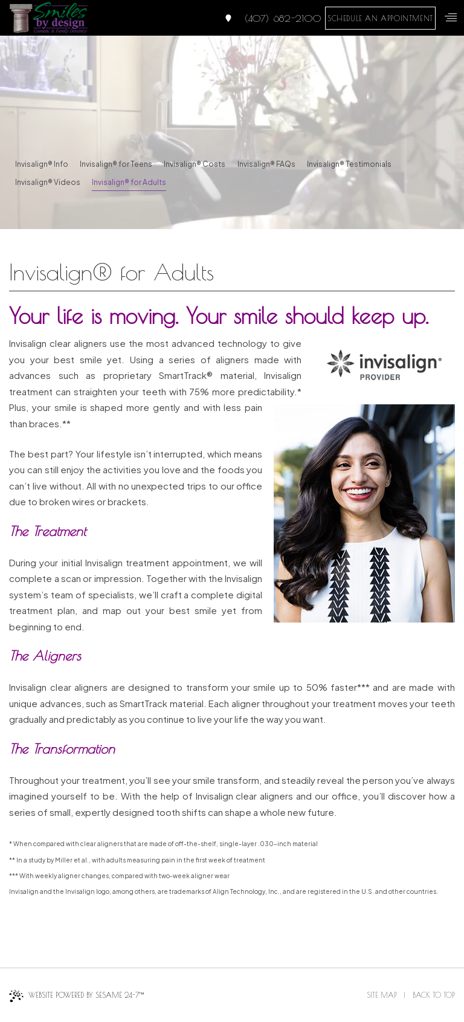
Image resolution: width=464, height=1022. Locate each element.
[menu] (450, 17)
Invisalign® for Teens (116, 164)
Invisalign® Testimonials (349, 164)
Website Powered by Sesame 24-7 (76, 996)
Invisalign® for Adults (129, 182)
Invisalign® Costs (194, 164)
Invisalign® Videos (47, 182)
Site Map (382, 995)
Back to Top (434, 995)
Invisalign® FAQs (266, 164)
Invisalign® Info (41, 164)
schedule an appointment (380, 18)
